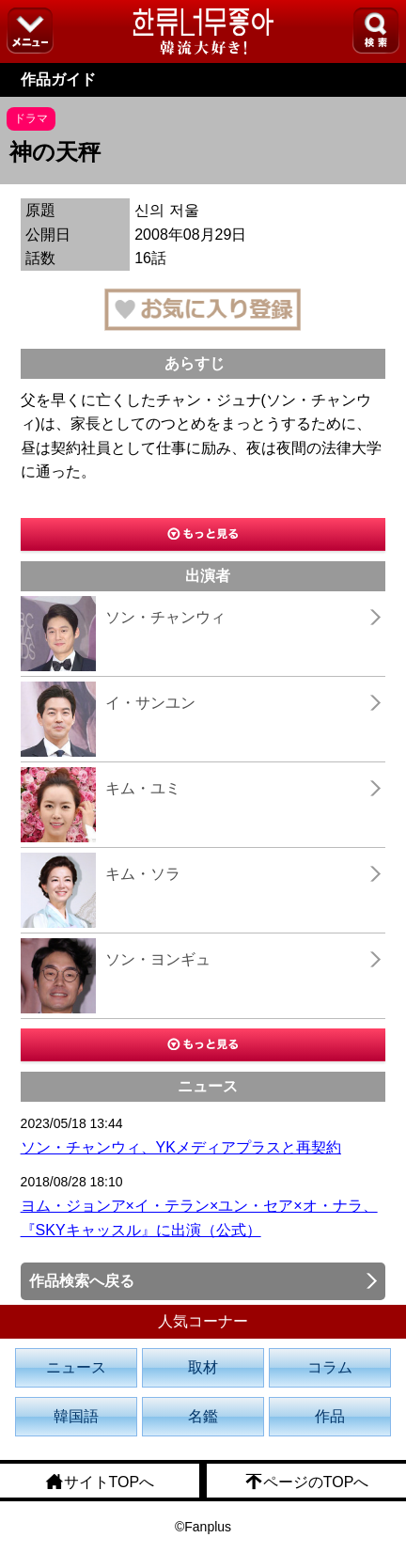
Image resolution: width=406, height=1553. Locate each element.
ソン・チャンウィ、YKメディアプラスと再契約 (181, 1147)
